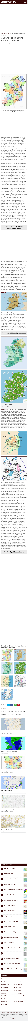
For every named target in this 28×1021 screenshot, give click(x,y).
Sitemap (3, 1012)
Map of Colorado (5, 984)
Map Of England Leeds (9, 905)
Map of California (5, 981)
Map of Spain (4, 1001)
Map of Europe (4, 987)
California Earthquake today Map (12, 963)
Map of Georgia (4, 990)
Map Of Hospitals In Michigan (11, 921)
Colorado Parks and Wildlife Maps (12, 953)
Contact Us (8, 1012)
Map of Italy (3, 993)
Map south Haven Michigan (10, 932)
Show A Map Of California (10, 942)
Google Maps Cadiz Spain (10, 895)
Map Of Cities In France (9, 910)
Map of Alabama (5, 979)
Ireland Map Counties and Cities (8, 771)
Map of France (17, 987)
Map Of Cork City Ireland (7, 829)
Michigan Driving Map (9, 916)
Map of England (18, 984)
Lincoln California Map (9, 926)
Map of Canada (17, 981)
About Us (24, 1012)
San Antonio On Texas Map (10, 879)
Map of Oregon (17, 998)
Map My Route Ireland (6, 790)
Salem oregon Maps (8, 873)
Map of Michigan (18, 993)
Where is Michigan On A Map (11, 937)
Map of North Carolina (19, 996)
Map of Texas (4, 1004)
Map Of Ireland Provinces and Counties (13, 889)
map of (4, 708)
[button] (25, 2)
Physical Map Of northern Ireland (9, 732)
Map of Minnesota (5, 996)
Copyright (13, 1012)
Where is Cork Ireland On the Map (9, 751)
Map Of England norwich (10, 884)
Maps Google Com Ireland (7, 810)
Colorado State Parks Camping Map (12, 947)
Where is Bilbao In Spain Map (11, 900)
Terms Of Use (18, 1012)
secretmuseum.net (5, 409)
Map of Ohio (4, 998)
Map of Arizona (18, 979)
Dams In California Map (9, 868)
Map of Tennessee (18, 1001)
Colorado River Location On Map (11, 958)
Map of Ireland (5, 43)
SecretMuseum (8, 1)
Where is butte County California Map (13, 969)
